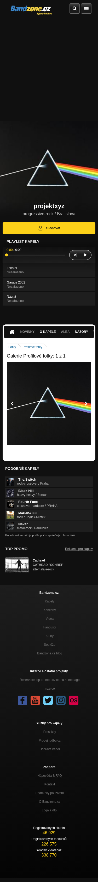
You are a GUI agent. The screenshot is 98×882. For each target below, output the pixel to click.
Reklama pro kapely (79, 549)
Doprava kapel (49, 749)
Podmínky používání (50, 793)
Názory (81, 332)
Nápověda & (49, 776)
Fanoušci (49, 627)
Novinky (27, 332)
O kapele (48, 332)
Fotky (12, 347)
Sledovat (49, 228)
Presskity (49, 732)
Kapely (50, 601)
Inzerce (49, 688)
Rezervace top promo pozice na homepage (49, 680)
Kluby (50, 636)
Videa (50, 619)
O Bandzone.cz (49, 802)
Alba (65, 332)
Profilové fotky (32, 347)
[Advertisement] (49, 69)
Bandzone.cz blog (49, 653)
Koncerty (49, 610)
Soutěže (49, 645)
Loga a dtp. (49, 810)
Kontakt (49, 784)
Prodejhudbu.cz (49, 740)
